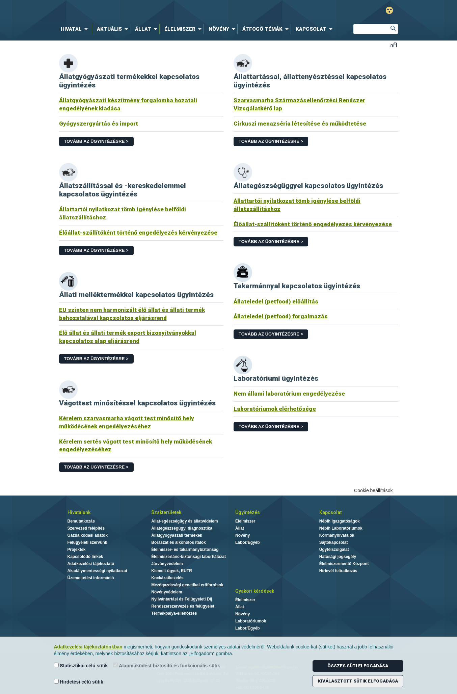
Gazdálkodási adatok (88, 535)
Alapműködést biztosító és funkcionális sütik (166, 665)
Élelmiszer (245, 521)
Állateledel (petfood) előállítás (276, 301)
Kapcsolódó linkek (85, 556)
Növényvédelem (166, 592)
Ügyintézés (247, 512)
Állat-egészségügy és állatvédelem (184, 521)
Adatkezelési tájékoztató (91, 563)
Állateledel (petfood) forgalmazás (281, 316)
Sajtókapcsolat (333, 542)
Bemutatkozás (81, 521)
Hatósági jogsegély (337, 556)
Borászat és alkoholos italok (178, 542)
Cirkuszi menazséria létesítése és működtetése (300, 123)
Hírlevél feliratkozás (338, 570)
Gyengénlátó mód (389, 10)
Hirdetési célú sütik (78, 682)
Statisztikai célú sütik (81, 665)
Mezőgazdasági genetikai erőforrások (187, 585)
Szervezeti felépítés (86, 528)
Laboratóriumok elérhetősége (275, 408)
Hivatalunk (79, 512)
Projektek (77, 549)
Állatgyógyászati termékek (176, 535)
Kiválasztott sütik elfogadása (358, 681)
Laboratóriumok (250, 621)
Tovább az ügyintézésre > (96, 141)
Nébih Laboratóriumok (340, 528)
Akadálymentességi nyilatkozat (97, 570)
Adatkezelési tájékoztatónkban (88, 646)
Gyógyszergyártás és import (98, 123)
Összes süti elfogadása (357, 665)
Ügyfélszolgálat (334, 549)
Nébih (156, 10)
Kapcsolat (330, 512)
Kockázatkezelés (167, 578)
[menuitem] (75, 29)
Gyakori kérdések (254, 591)
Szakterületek (166, 512)
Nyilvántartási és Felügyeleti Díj (181, 599)
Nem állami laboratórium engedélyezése (289, 393)
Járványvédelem (167, 563)
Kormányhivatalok (336, 535)
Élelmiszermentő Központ (344, 563)
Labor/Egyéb (247, 542)
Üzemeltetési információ (91, 578)
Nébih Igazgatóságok (339, 521)
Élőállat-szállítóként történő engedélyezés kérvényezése (138, 232)
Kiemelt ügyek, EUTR (171, 570)
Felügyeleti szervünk (87, 542)
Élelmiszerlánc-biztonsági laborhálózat (188, 556)
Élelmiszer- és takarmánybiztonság (184, 549)
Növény (242, 535)
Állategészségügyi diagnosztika (181, 528)
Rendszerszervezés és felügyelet (182, 606)
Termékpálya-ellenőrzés (174, 613)
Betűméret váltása (393, 45)
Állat (239, 528)
